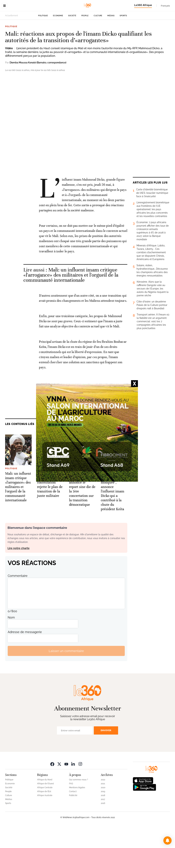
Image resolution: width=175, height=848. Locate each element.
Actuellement (11, 37)
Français (165, 5)
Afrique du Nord (44, 801)
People (85, 37)
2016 (103, 825)
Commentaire (18, 597)
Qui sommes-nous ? (78, 801)
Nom (11, 639)
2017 (103, 821)
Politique (43, 37)
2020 (103, 809)
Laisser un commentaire (66, 672)
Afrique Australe (44, 817)
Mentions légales (77, 809)
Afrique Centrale (44, 809)
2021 (103, 805)
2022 (103, 801)
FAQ (71, 805)
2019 (103, 813)
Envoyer (106, 752)
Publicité (73, 817)
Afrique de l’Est (44, 813)
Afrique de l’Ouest (45, 805)
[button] (167, 840)
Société (72, 37)
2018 (103, 817)
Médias (111, 37)
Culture (98, 37)
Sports (123, 37)
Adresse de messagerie (25, 653)
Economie (58, 37)
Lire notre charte (19, 569)
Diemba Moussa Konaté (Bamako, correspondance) (38, 84)
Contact (73, 813)
